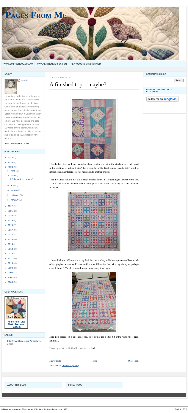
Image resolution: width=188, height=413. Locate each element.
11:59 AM (72, 348)
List (23, 321)
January (14, 199)
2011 (10, 258)
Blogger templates (12, 409)
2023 (10, 167)
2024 (10, 162)
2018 (10, 225)
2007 (10, 277)
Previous (19, 324)
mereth (24, 80)
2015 (10, 239)
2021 (10, 211)
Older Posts (133, 361)
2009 (10, 268)
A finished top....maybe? (22, 179)
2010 (10, 263)
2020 (10, 215)
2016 (10, 234)
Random (16, 327)
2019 (10, 220)
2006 (10, 282)
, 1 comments (83, 348)
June (13, 170)
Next (10, 324)
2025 (10, 157)
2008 (10, 272)
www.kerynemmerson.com (52, 64)
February (15, 195)
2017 (10, 230)
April (12, 185)
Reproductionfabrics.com (86, 64)
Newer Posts (55, 361)
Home (94, 361)
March (13, 190)
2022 (10, 206)
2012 (10, 253)
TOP (185, 409)
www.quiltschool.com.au (18, 64)
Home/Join (13, 321)
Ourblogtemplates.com (50, 409)
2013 (10, 249)
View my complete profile (16, 143)
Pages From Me (36, 15)
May (12, 175)
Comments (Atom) (70, 365)
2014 (10, 244)
